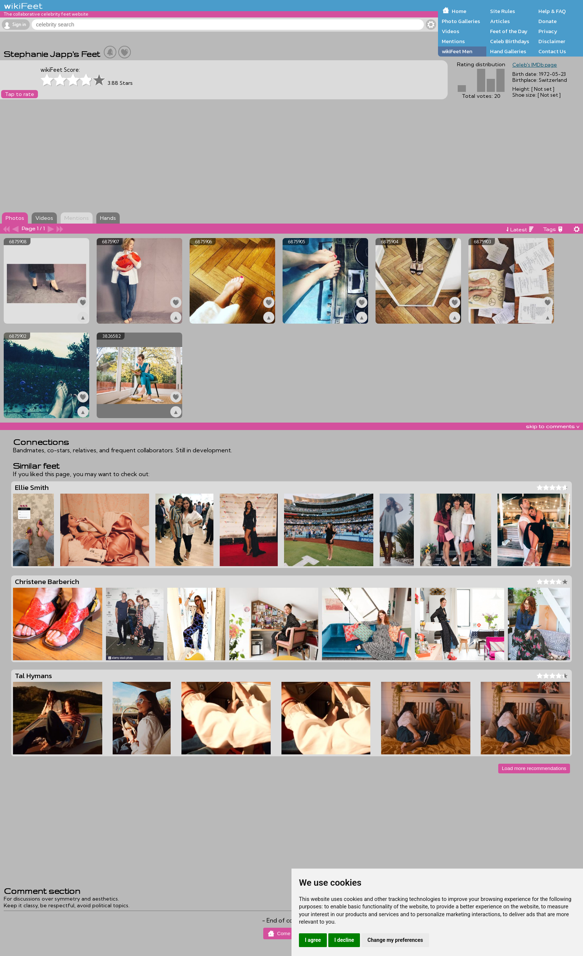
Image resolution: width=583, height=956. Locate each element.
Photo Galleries (461, 21)
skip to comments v (552, 426)
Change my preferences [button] (395, 940)
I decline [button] (344, 940)
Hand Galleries (508, 51)
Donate (547, 21)
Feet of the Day (509, 31)
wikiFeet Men (457, 51)
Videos (450, 31)
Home (459, 11)
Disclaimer (551, 41)
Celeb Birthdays (509, 41)
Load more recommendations (534, 768)
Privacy (547, 31)
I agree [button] (313, 940)
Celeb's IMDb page (534, 65)
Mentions (453, 41)
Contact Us (552, 51)
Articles (500, 21)
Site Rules (502, 11)
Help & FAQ (552, 11)
